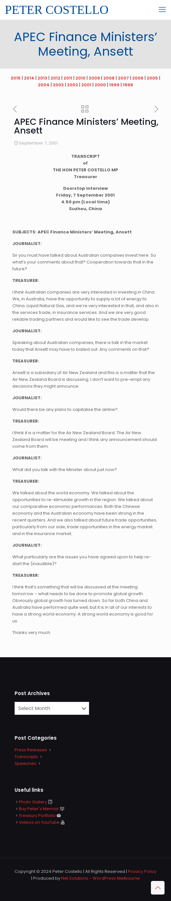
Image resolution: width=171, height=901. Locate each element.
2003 (58, 85)
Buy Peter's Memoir (39, 809)
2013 (42, 78)
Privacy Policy (142, 871)
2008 (109, 78)
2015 (16, 78)
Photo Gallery (33, 802)
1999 (114, 85)
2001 (86, 85)
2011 (67, 78)
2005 (152, 78)
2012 (55, 78)
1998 (128, 85)
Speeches (25, 763)
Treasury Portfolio (37, 815)
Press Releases (31, 750)
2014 (29, 78)
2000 (100, 85)
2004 (44, 85)
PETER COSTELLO (56, 9)
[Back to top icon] (158, 888)
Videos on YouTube (39, 822)
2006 (137, 78)
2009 (94, 78)
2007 (123, 78)
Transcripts (26, 757)
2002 (72, 85)
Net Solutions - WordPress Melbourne (100, 878)
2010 (80, 78)
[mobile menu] (162, 9)
